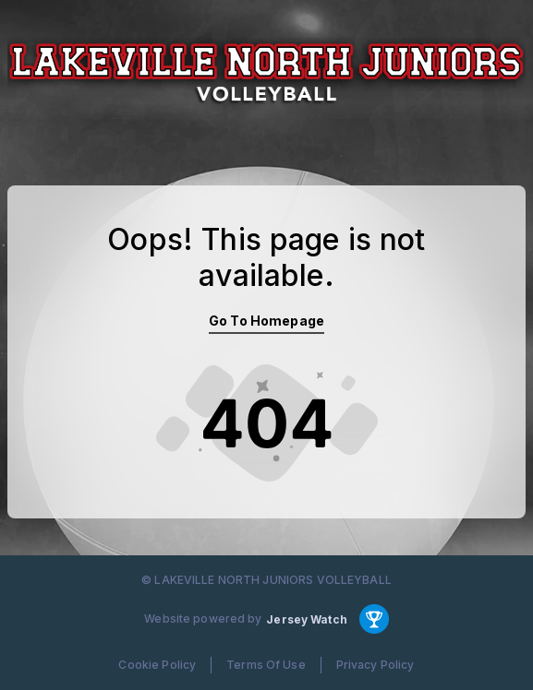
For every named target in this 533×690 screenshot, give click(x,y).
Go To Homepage (266, 320)
